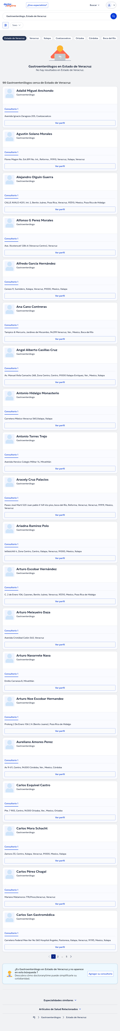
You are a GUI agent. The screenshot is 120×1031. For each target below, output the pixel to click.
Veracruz (34, 38)
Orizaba (80, 38)
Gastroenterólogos (51, 1017)
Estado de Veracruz (14, 38)
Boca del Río (109, 38)
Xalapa (47, 38)
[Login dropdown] (111, 5)
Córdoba (93, 38)
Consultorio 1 (11, 109)
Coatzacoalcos (63, 38)
